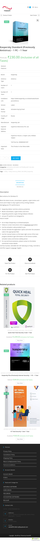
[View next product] (38, 15)
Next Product (33, 15)
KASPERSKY (10, 169)
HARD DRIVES (7, 490)
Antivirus (14, 171)
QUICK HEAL (21, 330)
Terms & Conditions (9, 465)
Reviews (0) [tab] (20, 187)
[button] (37, 20)
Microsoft (6, 500)
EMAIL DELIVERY (22, 171)
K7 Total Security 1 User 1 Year (20, 431)
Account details (8, 474)
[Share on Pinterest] (9, 271)
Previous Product (7, 15)
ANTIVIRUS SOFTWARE (19, 167)
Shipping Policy (8, 458)
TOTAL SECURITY (28, 330)
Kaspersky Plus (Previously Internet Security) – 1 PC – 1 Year (20, 375)
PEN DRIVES (6, 493)
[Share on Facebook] (30, 261)
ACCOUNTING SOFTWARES (11, 497)
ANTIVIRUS (10, 167)
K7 (27, 429)
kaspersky (30, 171)
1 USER (5, 171)
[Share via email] (30, 271)
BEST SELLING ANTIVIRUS (17, 373)
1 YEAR (10, 171)
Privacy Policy (7, 451)
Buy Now (16, 158)
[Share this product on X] (10, 261)
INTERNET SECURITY (28, 373)
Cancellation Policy (9, 454)
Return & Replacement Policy (12, 461)
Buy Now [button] (20, 340)
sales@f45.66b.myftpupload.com (18, 527)
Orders (5, 477)
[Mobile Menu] (34, 7)
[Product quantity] (5, 158)
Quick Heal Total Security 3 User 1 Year (20, 332)
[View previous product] (1, 15)
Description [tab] (20, 182)
